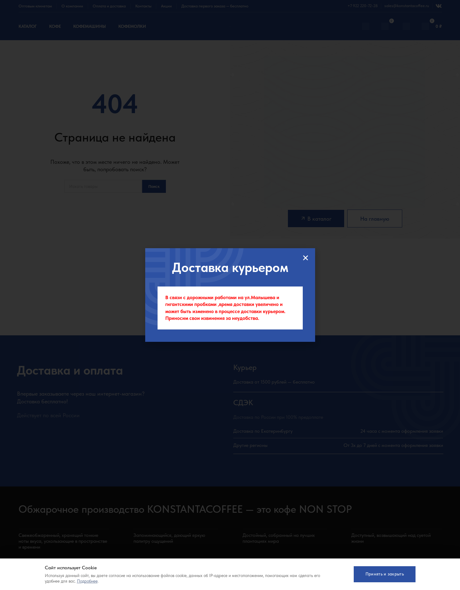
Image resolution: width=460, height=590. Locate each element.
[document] (230, 295)
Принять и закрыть (384, 573)
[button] (305, 257)
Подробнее (87, 581)
